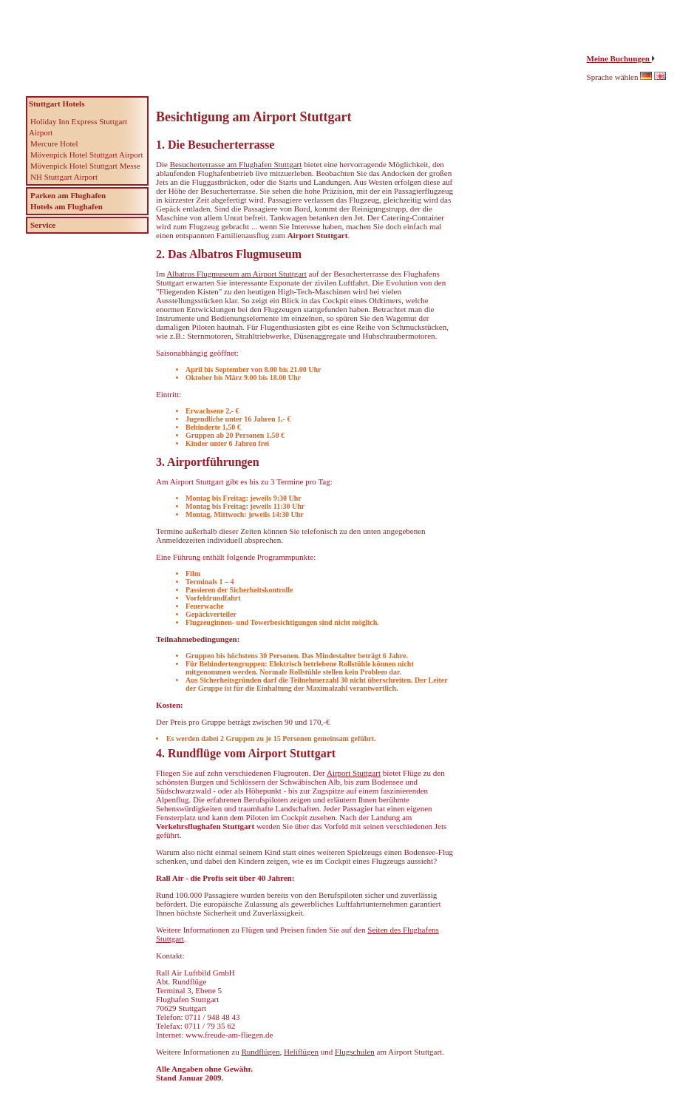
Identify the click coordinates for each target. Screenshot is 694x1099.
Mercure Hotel (54, 143)
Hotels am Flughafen (66, 206)
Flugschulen (355, 1051)
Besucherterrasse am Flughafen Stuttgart (236, 164)
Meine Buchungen (619, 58)
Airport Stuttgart (354, 772)
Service (42, 224)
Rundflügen (260, 1051)
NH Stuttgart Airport (64, 176)
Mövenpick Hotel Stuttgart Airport (86, 154)
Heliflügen (301, 1051)
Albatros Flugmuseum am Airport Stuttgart (236, 273)
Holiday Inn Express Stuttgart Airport (78, 127)
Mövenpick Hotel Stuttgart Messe (85, 165)
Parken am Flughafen (68, 195)
